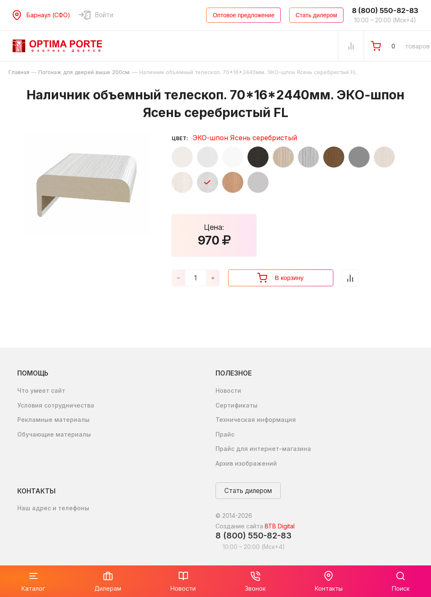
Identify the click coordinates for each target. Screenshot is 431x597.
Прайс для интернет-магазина (263, 448)
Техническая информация (256, 419)
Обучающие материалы (54, 434)
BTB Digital (280, 526)
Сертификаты (237, 405)
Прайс (225, 434)
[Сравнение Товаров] (351, 46)
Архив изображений (246, 463)
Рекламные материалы (53, 419)
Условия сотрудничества (55, 405)
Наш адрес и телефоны (53, 508)
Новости (228, 390)
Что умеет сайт (41, 390)
